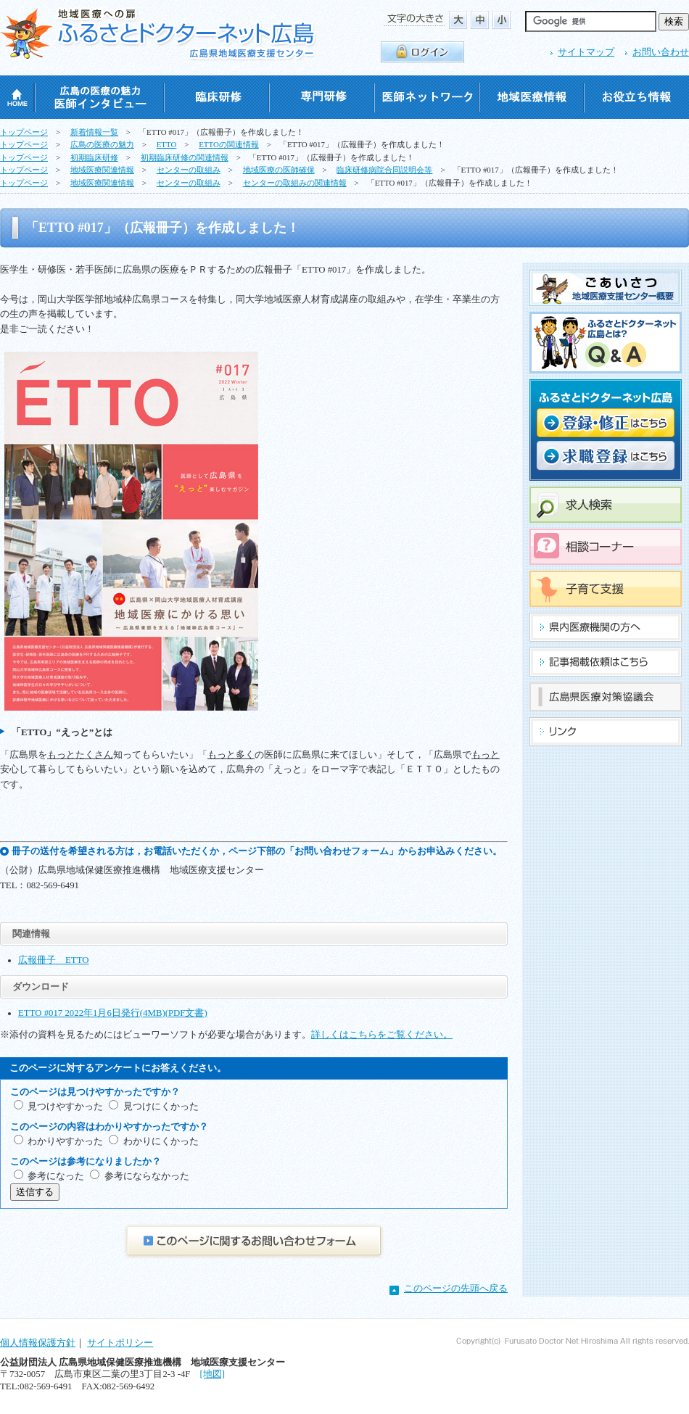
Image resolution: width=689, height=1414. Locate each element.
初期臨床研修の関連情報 (184, 157)
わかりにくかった (161, 1141)
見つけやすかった (65, 1106)
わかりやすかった (65, 1141)
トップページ (24, 132)
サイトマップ (586, 52)
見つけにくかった (161, 1106)
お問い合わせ (660, 52)
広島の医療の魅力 (102, 144)
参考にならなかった (146, 1176)
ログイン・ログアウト (422, 51)
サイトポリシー (120, 1343)
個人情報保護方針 (37, 1343)
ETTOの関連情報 (229, 144)
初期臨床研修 (94, 157)
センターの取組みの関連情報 (295, 182)
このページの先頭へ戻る (456, 1288)
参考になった (56, 1176)
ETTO (167, 144)
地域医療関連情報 (102, 169)
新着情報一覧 (94, 132)
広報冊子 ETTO (53, 960)
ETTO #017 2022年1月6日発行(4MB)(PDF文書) (112, 1013)
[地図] (212, 1374)
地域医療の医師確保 (279, 169)
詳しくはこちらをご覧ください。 (382, 1035)
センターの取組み (188, 169)
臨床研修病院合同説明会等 (384, 169)
